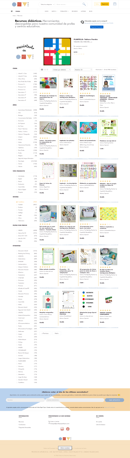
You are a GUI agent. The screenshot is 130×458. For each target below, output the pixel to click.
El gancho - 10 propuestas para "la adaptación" (66, 271)
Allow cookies (65, 448)
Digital (27, 178)
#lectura (27, 272)
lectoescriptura (27, 264)
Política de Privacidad (109, 407)
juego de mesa (27, 377)
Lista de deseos (100, 424)
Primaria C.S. (27, 89)
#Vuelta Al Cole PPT (27, 288)
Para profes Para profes (27, 81)
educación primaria (27, 293)
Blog (90, 11)
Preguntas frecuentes (25, 427)
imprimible (27, 301)
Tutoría (27, 163)
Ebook (27, 181)
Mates (27, 142)
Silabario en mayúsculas (88, 183)
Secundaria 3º (27, 97)
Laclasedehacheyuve (89, 99)
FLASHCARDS (27, 361)
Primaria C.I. (27, 84)
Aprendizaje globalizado (27, 110)
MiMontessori (67, 142)
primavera (27, 280)
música (27, 299)
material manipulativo (27, 315)
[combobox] (62, 69)
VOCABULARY (27, 350)
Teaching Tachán (108, 142)
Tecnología (25, 161)
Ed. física (27, 126)
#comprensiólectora (27, 323)
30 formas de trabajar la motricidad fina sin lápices (48, 97)
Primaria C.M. (27, 87)
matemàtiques (27, 339)
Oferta (27, 241)
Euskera (27, 207)
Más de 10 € (27, 238)
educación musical (27, 269)
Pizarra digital (27, 189)
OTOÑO (27, 312)
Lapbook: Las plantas (67, 140)
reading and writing (27, 253)
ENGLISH (27, 261)
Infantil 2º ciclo (27, 76)
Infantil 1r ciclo (27, 73)
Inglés (27, 215)
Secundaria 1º (27, 92)
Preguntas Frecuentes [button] (97, 27)
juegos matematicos (27, 358)
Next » (57, 333)
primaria (27, 285)
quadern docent (27, 379)
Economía (27, 120)
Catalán (27, 204)
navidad (27, 296)
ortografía (27, 369)
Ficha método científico (47, 269)
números (27, 366)
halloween (27, 331)
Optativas (27, 147)
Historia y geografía (27, 134)
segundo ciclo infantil (27, 310)
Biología (27, 115)
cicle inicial (27, 318)
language (27, 277)
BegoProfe (47, 187)
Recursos (75, 11)
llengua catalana (27, 267)
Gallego (27, 212)
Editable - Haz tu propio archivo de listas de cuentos (108, 185)
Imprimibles (27, 186)
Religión (27, 155)
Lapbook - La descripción (68, 183)
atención (27, 320)
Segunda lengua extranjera (27, 159)
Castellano (27, 202)
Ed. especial (27, 123)
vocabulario (27, 275)
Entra (97, 4)
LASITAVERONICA (89, 185)
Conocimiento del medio (27, 118)
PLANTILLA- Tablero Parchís (86, 39)
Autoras (83, 11)
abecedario (27, 374)
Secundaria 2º (27, 95)
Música (27, 139)
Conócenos (22, 424)
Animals (27, 355)
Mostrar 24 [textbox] (78, 70)
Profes (27, 153)
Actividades (27, 176)
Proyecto (27, 192)
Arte (27, 112)
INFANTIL (27, 256)
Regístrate (105, 4)
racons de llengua (27, 353)
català (27, 291)
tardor (27, 326)
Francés (27, 210)
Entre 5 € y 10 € (27, 235)
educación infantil (27, 250)
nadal (27, 344)
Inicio (46, 11)
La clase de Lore (48, 271)
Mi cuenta (99, 422)
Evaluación (27, 184)
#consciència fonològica (27, 328)
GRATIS (27, 230)
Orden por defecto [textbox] (59, 70)
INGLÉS (27, 347)
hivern (27, 363)
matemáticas (27, 258)
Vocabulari (27, 283)
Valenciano (27, 220)
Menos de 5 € (27, 233)
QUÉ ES (54, 11)
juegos (27, 334)
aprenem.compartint (81, 46)
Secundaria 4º (27, 100)
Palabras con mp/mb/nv (108, 141)
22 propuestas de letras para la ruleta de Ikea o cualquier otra (88, 271)
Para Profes (27, 150)
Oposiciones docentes (27, 145)
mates (27, 304)
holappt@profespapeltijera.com (59, 423)
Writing (27, 342)
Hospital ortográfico (46, 312)
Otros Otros (27, 78)
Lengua (27, 137)
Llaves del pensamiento (88, 140)
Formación (64, 11)
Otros (27, 218)
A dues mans (108, 316)
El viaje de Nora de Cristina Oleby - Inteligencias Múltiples (107, 271)
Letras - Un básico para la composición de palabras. (48, 142)
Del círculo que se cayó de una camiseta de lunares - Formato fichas (48, 228)
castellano (27, 382)
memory (27, 371)
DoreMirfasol (67, 316)
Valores (27, 166)
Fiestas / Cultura (27, 131)
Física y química (27, 128)
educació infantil (27, 307)
